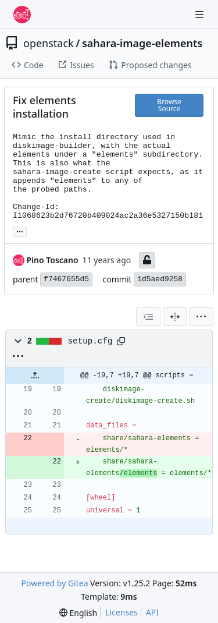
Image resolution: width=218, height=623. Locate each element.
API (152, 612)
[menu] (201, 316)
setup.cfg (90, 341)
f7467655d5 (66, 279)
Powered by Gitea (55, 583)
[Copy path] (121, 341)
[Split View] (175, 316)
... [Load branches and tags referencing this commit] (19, 230)
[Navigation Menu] (200, 14)
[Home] (22, 14)
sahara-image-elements (142, 43)
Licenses (121, 612)
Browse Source (169, 105)
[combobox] (148, 316)
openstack (48, 43)
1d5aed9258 (160, 279)
